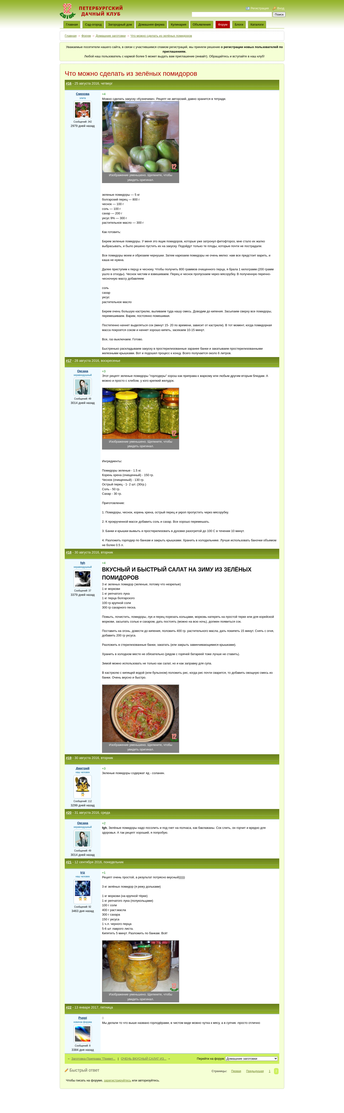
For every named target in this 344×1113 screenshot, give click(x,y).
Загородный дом (120, 24)
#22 (68, 1007)
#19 (68, 758)
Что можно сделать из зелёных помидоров (161, 36)
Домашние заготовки (111, 36)
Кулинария (178, 24)
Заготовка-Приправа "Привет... (93, 1058)
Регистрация (260, 8)
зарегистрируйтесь (117, 1080)
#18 (68, 552)
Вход (280, 8)
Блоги (239, 24)
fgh (82, 563)
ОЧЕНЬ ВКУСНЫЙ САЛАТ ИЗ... (143, 1058)
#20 (68, 812)
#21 (68, 862)
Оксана (82, 371)
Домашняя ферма (151, 24)
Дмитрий (82, 768)
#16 (68, 83)
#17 (68, 361)
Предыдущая (255, 1071)
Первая (236, 1071)
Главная (70, 36)
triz (82, 872)
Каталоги (257, 24)
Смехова (82, 94)
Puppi (82, 1018)
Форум (223, 24)
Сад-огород (93, 24)
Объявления (202, 24)
